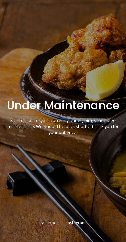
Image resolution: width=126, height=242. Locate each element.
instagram (76, 223)
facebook (50, 223)
